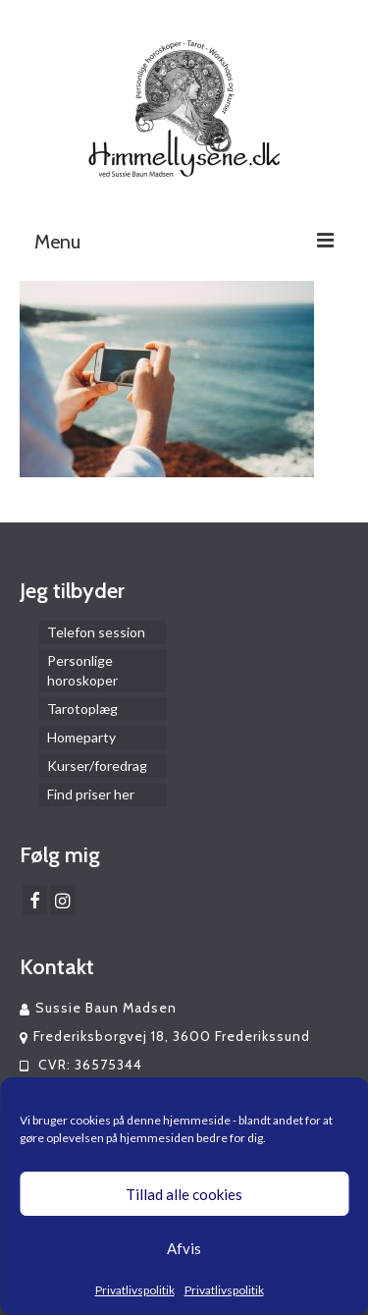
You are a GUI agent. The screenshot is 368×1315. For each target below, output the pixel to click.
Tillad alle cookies (184, 1194)
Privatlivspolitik (135, 1290)
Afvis (184, 1248)
